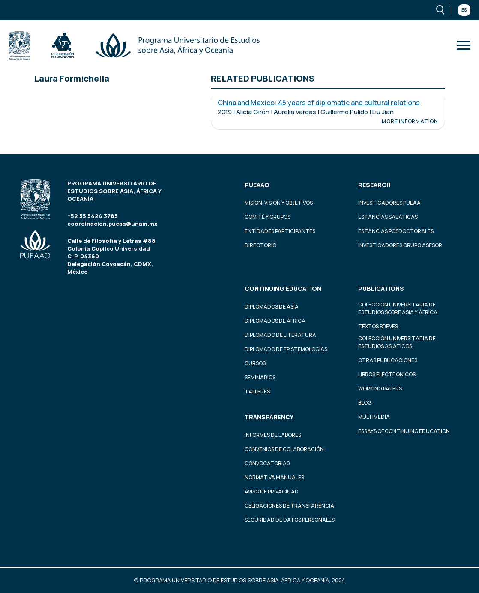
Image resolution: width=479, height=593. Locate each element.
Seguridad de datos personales (290, 519)
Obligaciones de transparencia (289, 505)
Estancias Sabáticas (388, 217)
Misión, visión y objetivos (279, 202)
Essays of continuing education (404, 431)
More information (410, 121)
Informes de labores (273, 435)
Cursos (255, 363)
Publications (381, 288)
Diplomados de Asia (272, 306)
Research (374, 185)
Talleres (257, 391)
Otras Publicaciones (387, 360)
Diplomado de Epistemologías (286, 349)
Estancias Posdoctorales (396, 231)
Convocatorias (267, 463)
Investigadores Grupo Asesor (400, 245)
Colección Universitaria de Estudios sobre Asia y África (397, 308)
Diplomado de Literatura (280, 335)
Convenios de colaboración (284, 449)
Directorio (260, 245)
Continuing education (283, 288)
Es (464, 10)
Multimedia (374, 417)
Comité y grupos (267, 217)
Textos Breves (378, 326)
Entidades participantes (280, 231)
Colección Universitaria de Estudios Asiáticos (397, 342)
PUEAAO (257, 185)
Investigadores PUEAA (389, 202)
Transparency (269, 417)
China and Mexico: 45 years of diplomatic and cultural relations (319, 102)
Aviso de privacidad (272, 491)
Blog (364, 402)
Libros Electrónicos (387, 374)
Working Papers (380, 388)
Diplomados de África (275, 320)
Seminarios (260, 377)
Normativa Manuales (274, 477)
